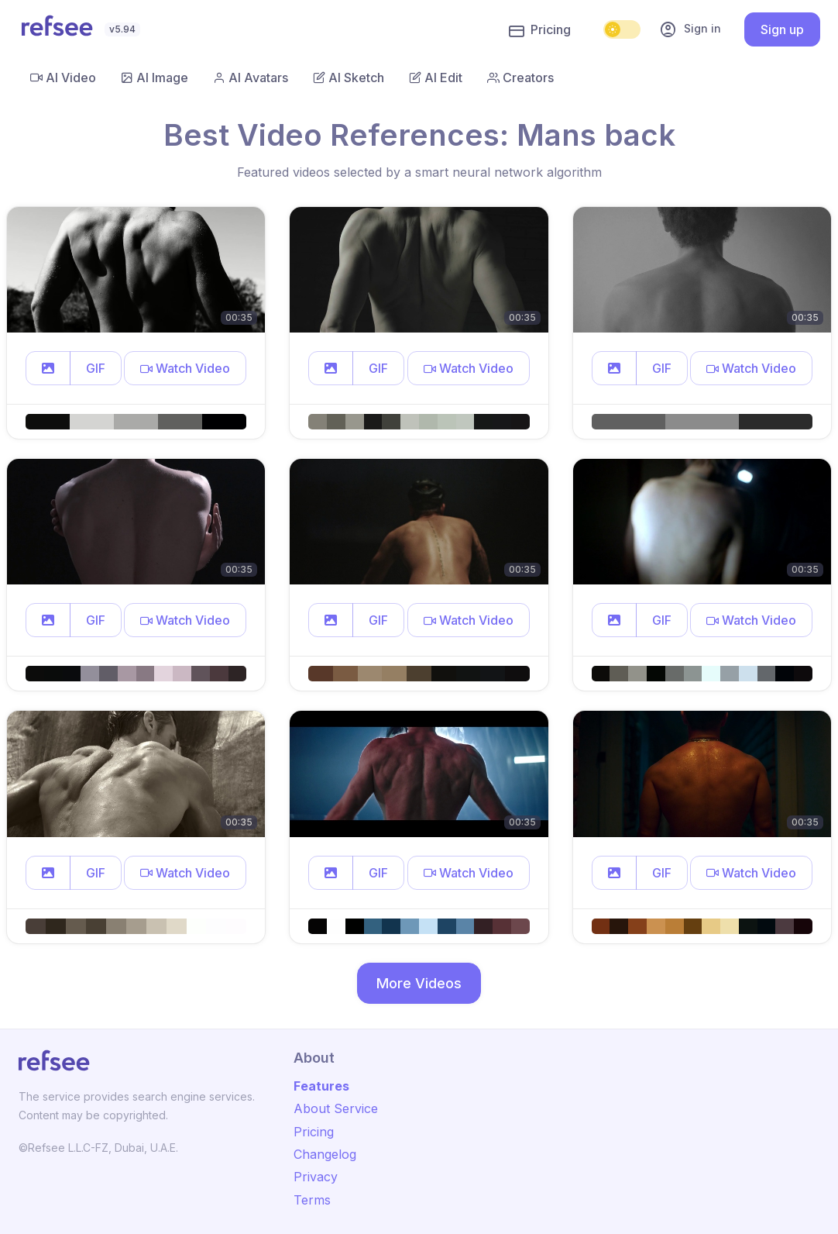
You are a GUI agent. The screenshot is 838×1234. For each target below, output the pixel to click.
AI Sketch (348, 77)
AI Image (154, 77)
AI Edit (435, 77)
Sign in (690, 29)
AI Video (63, 77)
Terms (312, 1200)
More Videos (419, 983)
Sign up (782, 29)
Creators (520, 77)
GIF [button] (95, 368)
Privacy (316, 1176)
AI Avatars (250, 77)
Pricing (540, 30)
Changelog (325, 1154)
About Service (336, 1108)
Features (321, 1086)
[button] (48, 368)
